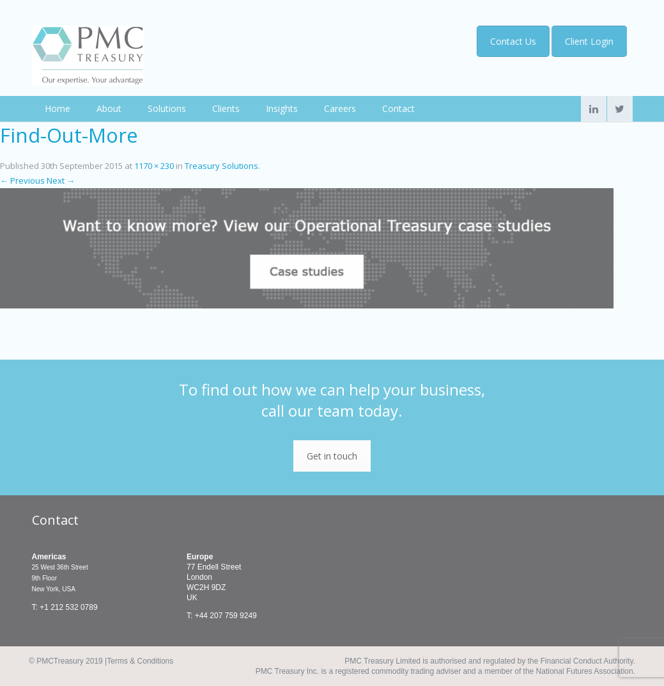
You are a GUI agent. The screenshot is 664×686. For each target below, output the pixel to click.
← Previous (22, 180)
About (109, 108)
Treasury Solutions (221, 166)
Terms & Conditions (140, 661)
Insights (282, 108)
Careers (340, 108)
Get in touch (332, 456)
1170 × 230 (154, 166)
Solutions (167, 108)
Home (57, 108)
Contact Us (511, 41)
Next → (61, 180)
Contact (398, 108)
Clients (226, 108)
